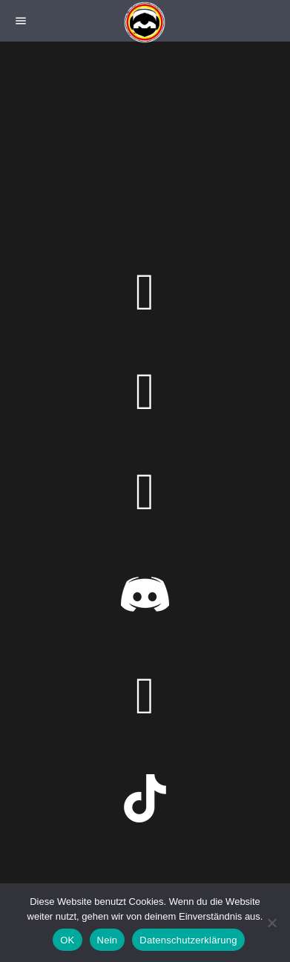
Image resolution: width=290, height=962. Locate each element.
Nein (107, 940)
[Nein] (271, 922)
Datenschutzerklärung (188, 940)
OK (67, 940)
